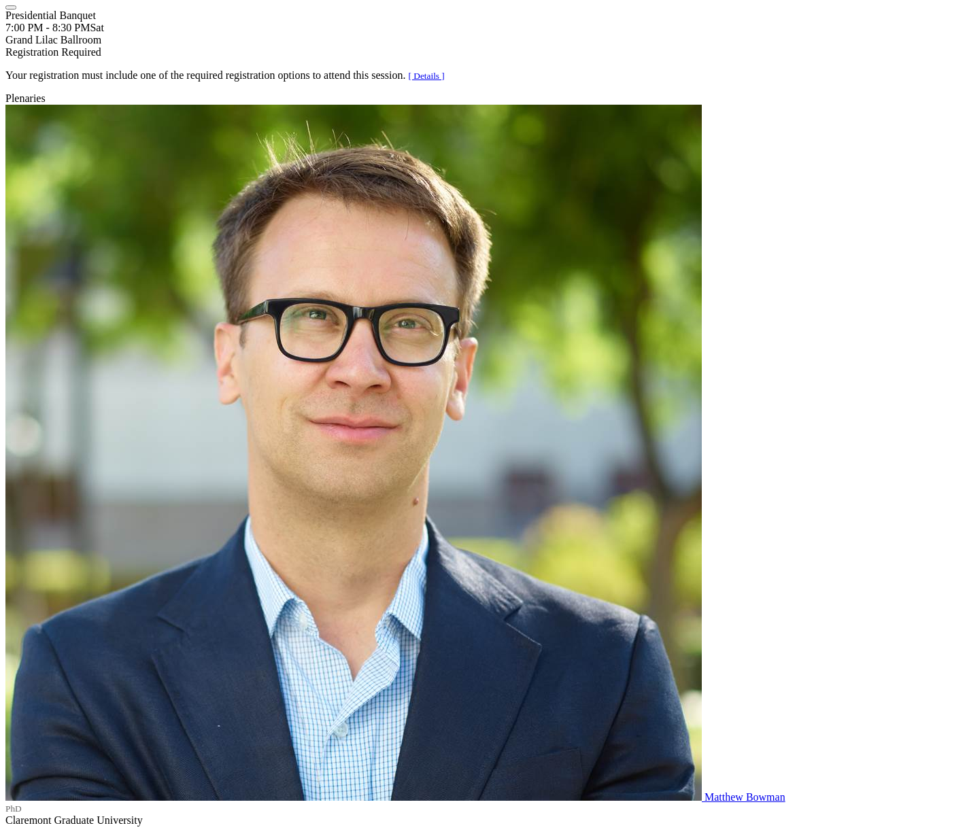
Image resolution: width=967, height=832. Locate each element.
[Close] (10, 7)
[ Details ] (427, 76)
